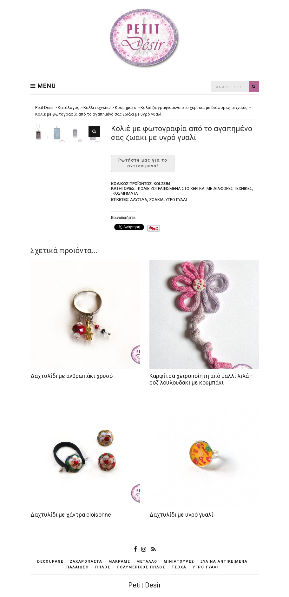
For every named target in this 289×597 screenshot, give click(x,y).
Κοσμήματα (125, 193)
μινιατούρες (179, 562)
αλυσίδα (138, 199)
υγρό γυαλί (176, 199)
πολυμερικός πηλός (141, 567)
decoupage (50, 562)
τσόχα (179, 567)
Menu (43, 86)
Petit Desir (144, 585)
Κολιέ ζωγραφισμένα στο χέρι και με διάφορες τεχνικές (195, 188)
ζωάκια (156, 199)
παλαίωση (77, 567)
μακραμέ (119, 562)
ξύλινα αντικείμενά (223, 562)
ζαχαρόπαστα (86, 562)
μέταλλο (146, 562)
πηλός (102, 567)
